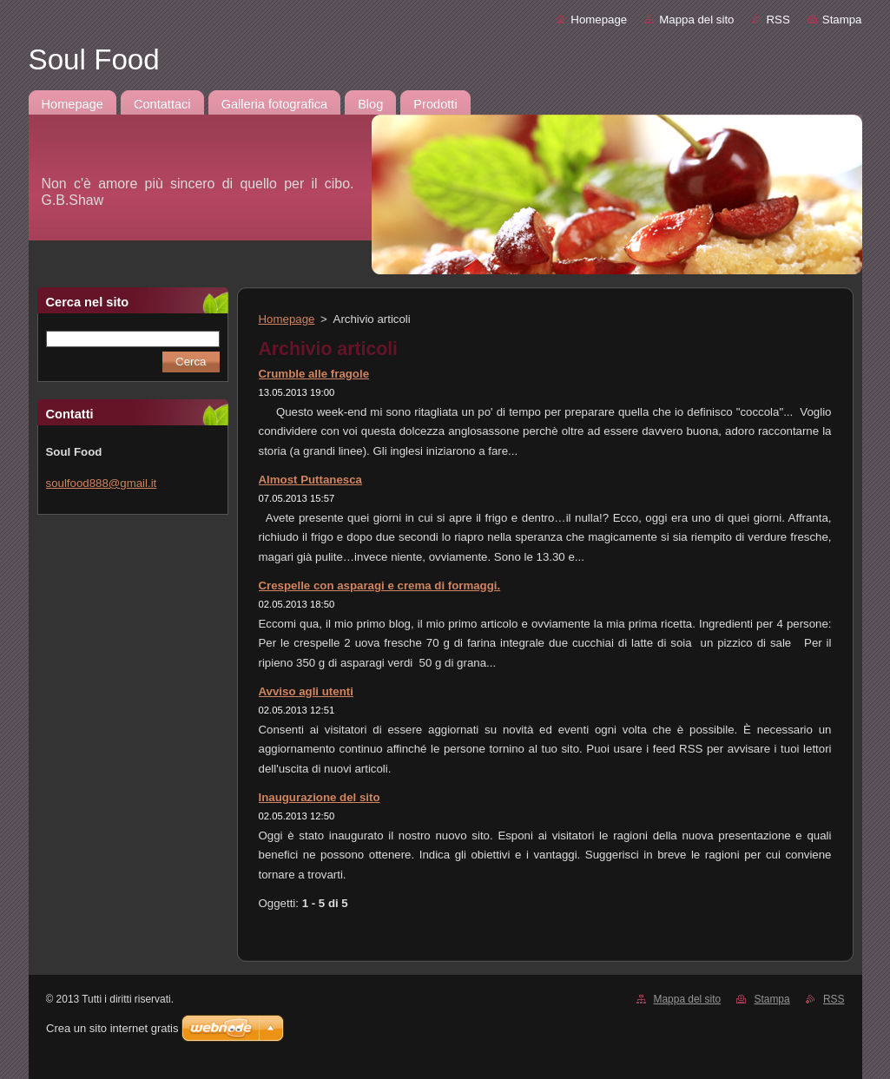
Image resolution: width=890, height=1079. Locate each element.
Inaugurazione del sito (319, 797)
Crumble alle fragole (314, 373)
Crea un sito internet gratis (112, 1028)
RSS (778, 19)
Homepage (598, 19)
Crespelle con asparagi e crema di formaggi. (380, 585)
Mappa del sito (696, 19)
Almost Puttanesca (310, 479)
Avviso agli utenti (306, 691)
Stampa (842, 19)
